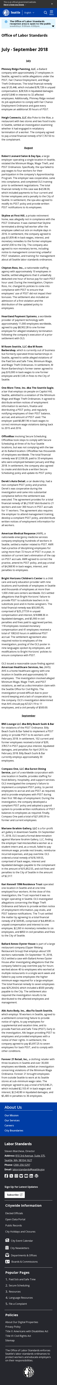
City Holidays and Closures (20, 1231)
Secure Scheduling (19, 1285)
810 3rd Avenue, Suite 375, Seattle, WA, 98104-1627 (25, 1158)
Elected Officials (14, 1213)
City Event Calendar (22, 1240)
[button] (52, 4)
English (27, 12)
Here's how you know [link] (15, 4)
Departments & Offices (24, 1255)
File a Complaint (18, 1303)
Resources (15, 1291)
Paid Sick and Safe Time (22, 1279)
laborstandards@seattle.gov (28, 1169)
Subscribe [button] (14, 1194)
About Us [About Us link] (13, 1107)
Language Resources (21, 1297)
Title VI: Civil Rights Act (18, 1336)
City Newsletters (19, 1248)
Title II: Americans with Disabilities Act (26, 1331)
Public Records (13, 1225)
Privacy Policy (13, 1326)
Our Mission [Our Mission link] (12, 1115)
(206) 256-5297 (21, 1165)
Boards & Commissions (24, 1261)
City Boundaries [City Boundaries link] (14, 1130)
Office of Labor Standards (25, 35)
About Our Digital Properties (21, 1322)
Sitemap (10, 1340)
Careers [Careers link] (9, 1125)
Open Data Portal (15, 1219)
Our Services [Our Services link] (12, 1120)
